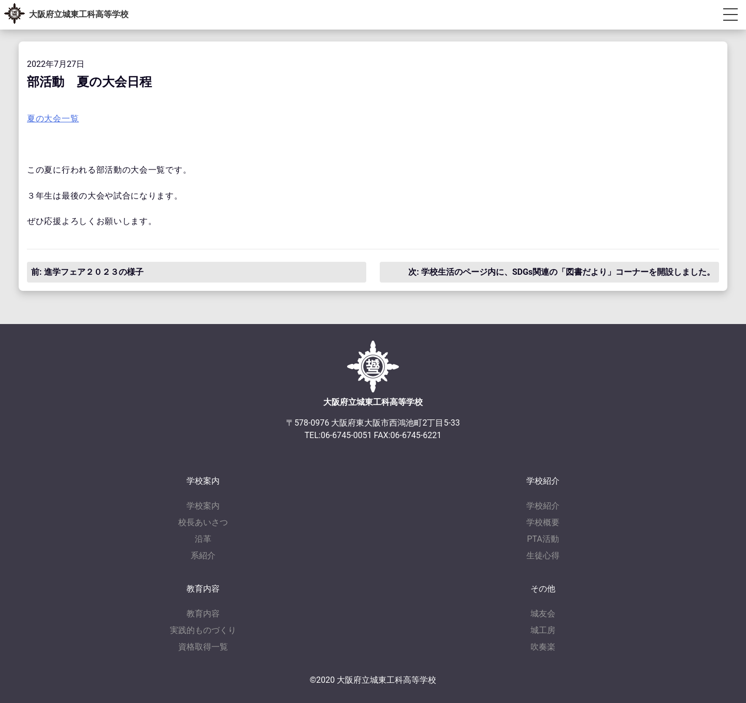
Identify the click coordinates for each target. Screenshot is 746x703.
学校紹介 (543, 506)
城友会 (542, 613)
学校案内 (203, 506)
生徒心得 (543, 555)
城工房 (542, 630)
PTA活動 (542, 539)
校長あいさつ (203, 522)
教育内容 (203, 613)
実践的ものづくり (203, 630)
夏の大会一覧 (53, 118)
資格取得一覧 (203, 647)
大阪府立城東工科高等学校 (78, 14)
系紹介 (203, 555)
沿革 (203, 539)
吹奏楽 (542, 647)
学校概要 (543, 522)
